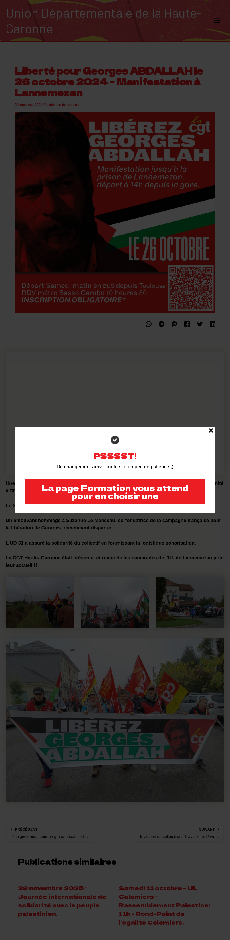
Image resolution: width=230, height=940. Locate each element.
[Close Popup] (211, 431)
